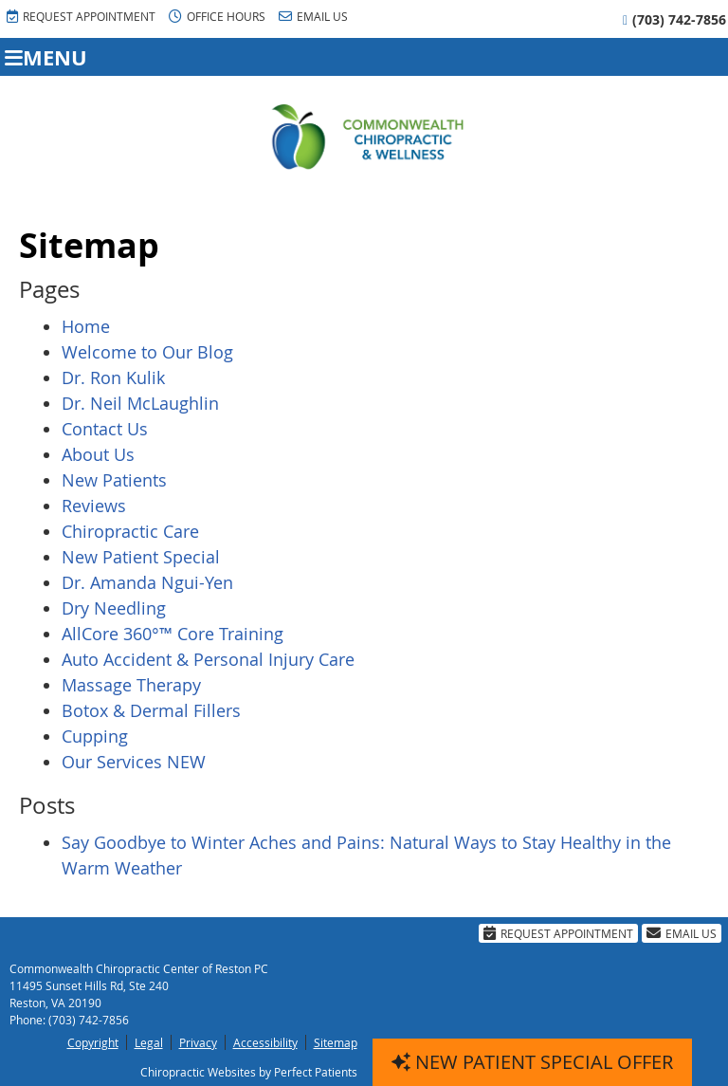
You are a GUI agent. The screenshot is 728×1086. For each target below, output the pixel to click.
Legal (149, 1042)
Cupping (95, 736)
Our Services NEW (134, 761)
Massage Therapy (131, 684)
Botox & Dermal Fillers (151, 710)
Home (86, 326)
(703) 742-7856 (679, 19)
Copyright (92, 1042)
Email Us (313, 16)
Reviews (94, 505)
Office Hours (217, 16)
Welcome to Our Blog (147, 352)
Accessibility (265, 1042)
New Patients (114, 480)
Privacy (198, 1042)
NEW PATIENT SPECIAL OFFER (532, 1062)
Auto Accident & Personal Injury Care (208, 659)
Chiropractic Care (130, 531)
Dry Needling (114, 608)
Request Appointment (81, 16)
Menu (46, 57)
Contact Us (105, 428)
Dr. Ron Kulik (113, 377)
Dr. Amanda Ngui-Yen (147, 582)
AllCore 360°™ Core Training (172, 633)
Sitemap (335, 1042)
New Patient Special (141, 556)
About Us (98, 454)
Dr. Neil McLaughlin (140, 403)
